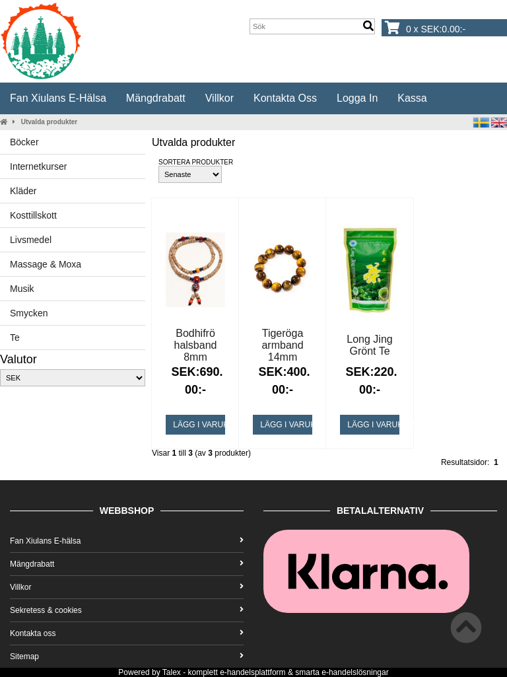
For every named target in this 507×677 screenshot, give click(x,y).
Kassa (411, 98)
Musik (22, 288)
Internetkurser (38, 166)
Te (15, 337)
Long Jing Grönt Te (369, 345)
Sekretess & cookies (127, 610)
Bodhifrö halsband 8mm (195, 345)
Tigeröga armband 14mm (282, 345)
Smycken (29, 313)
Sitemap (127, 656)
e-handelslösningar (354, 672)
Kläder (23, 191)
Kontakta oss (285, 98)
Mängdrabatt (156, 98)
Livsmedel (30, 239)
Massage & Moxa (45, 264)
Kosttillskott (33, 215)
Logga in (357, 98)
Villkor (219, 98)
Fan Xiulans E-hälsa (58, 98)
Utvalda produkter (49, 121)
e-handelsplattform (252, 672)
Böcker (24, 142)
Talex (171, 672)
